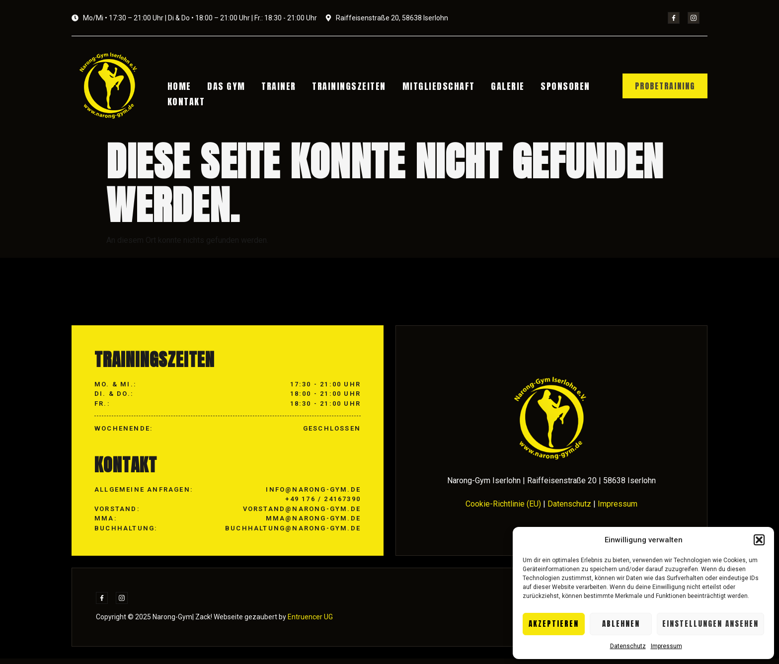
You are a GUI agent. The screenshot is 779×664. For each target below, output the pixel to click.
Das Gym (225, 87)
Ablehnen (621, 623)
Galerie (487, 87)
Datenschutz (628, 646)
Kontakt (189, 99)
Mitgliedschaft (423, 87)
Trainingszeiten (338, 87)
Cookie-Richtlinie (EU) (503, 509)
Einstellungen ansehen (710, 623)
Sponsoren (540, 87)
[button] (759, 540)
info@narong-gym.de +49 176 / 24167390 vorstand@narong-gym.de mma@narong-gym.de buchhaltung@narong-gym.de (293, 514)
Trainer (272, 87)
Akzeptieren (554, 623)
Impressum (666, 646)
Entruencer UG (309, 622)
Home (182, 87)
